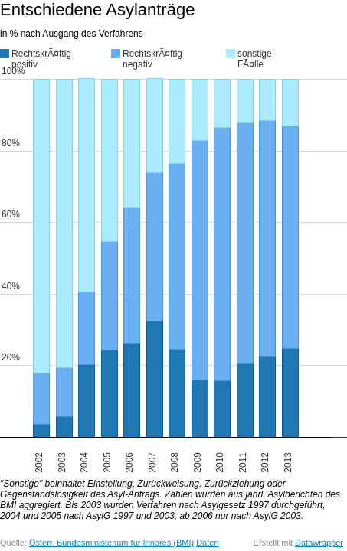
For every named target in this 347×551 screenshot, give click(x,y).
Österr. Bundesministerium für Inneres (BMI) (111, 542)
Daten (207, 542)
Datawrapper (319, 542)
